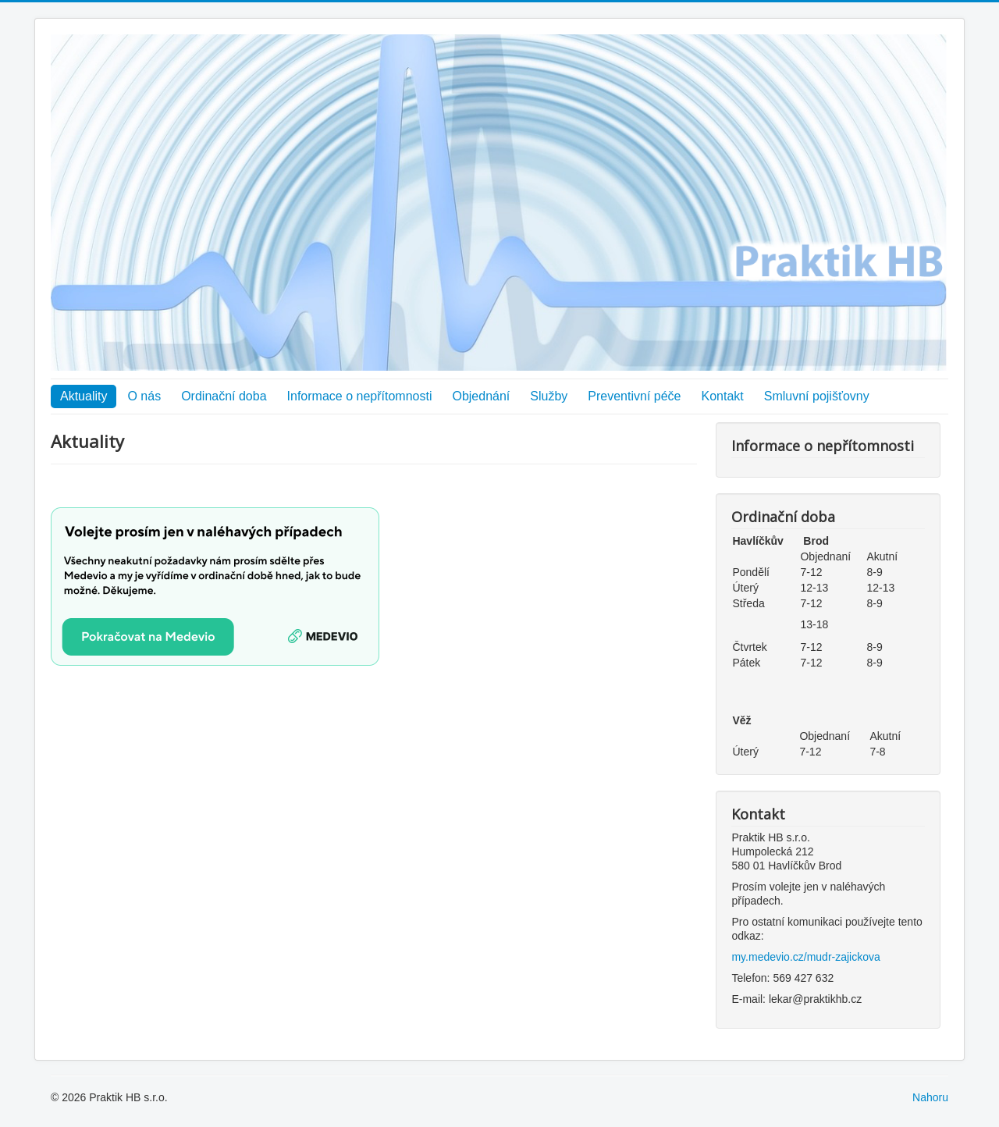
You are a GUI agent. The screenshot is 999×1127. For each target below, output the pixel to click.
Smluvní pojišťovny (816, 396)
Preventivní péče (634, 396)
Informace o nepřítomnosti (359, 396)
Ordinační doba (223, 396)
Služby (548, 396)
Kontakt (723, 396)
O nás (144, 396)
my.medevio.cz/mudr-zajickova (805, 957)
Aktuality (83, 396)
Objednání (481, 396)
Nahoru (930, 1097)
